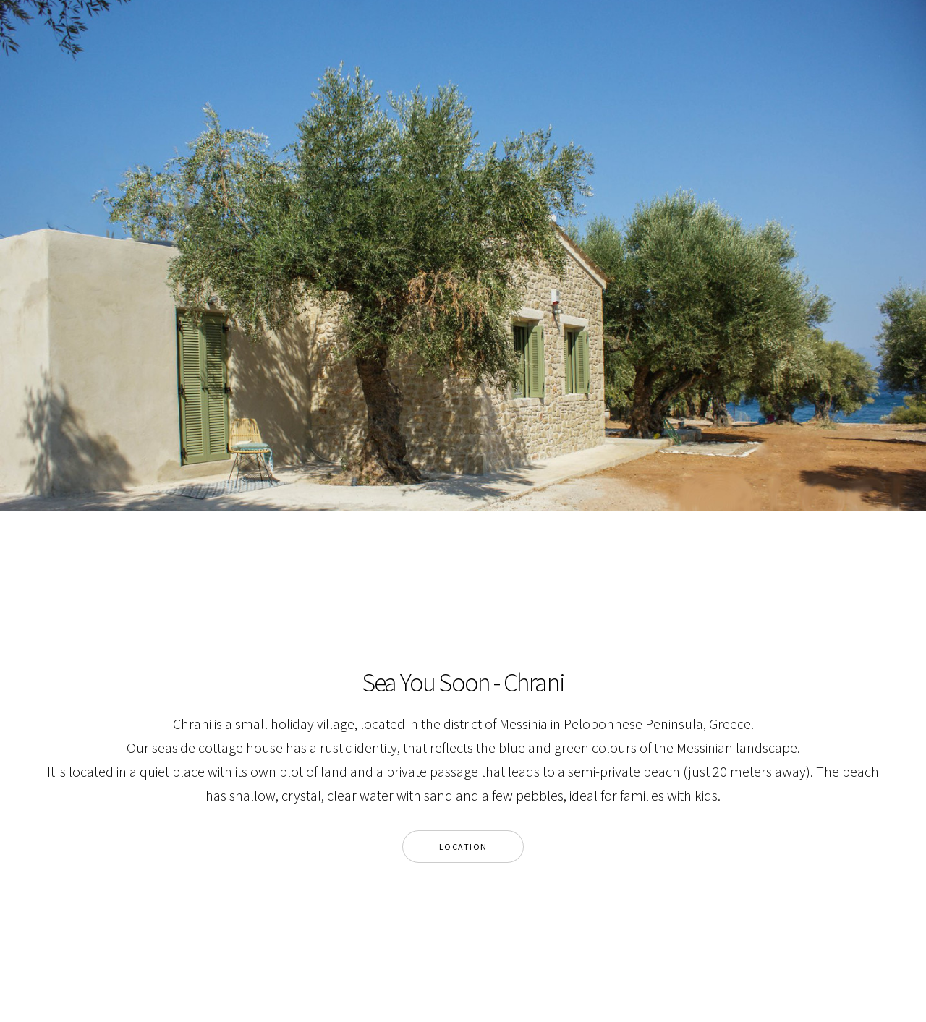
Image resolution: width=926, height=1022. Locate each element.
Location (462, 846)
